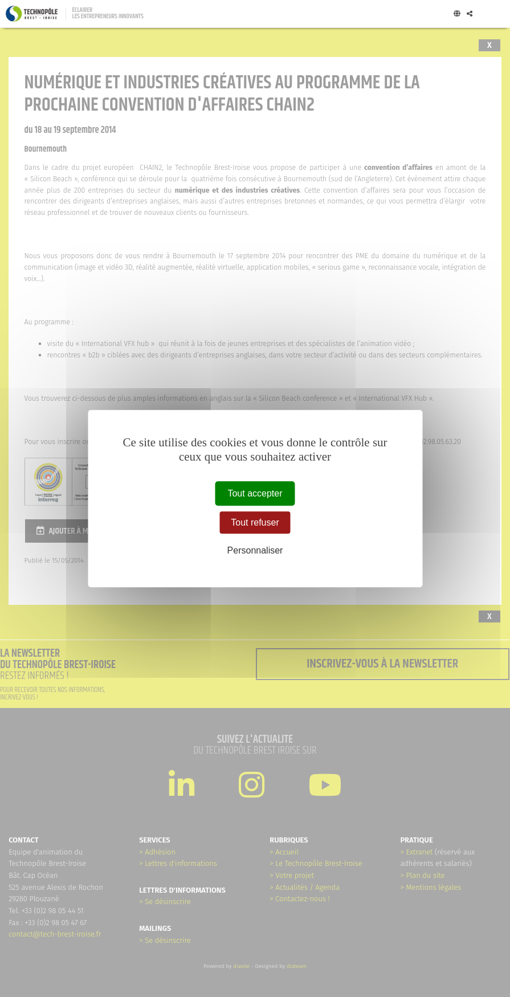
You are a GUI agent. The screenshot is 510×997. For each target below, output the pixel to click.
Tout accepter (254, 493)
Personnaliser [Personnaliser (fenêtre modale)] (255, 550)
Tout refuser (255, 522)
